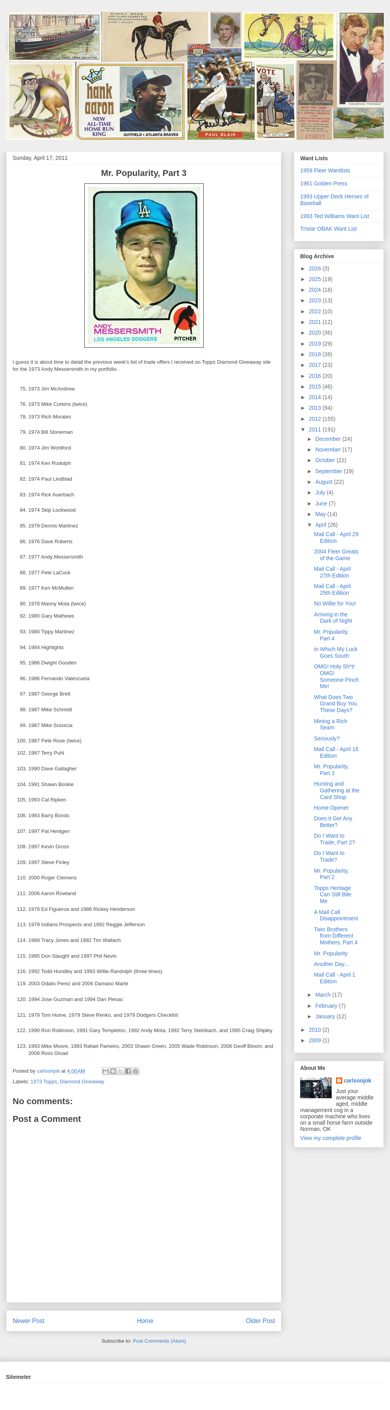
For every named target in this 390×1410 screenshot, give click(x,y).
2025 (316, 279)
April (321, 525)
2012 (316, 419)
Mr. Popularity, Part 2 (331, 874)
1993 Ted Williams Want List (334, 216)
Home (145, 1320)
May (321, 514)
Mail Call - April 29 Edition (336, 537)
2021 (316, 322)
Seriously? (327, 738)
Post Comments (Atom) (159, 1341)
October (325, 460)
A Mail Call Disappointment (336, 915)
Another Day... (331, 964)
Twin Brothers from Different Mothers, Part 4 (336, 936)
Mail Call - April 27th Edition (332, 572)
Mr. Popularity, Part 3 (331, 769)
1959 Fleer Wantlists (325, 170)
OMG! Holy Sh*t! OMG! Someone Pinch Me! (336, 676)
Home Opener (331, 808)
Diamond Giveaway (82, 1081)
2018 (316, 354)
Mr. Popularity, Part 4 (331, 635)
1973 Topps (44, 1081)
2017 (316, 365)
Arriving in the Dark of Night (333, 617)
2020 (316, 332)
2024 (316, 290)
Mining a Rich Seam (330, 724)
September (329, 471)
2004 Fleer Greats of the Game (336, 554)
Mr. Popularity (331, 953)
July (321, 492)
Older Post (260, 1320)
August (324, 482)
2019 (316, 343)
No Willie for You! (335, 603)
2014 (316, 397)
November (328, 449)
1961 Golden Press (323, 183)
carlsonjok (357, 1080)
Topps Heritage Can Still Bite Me (332, 895)
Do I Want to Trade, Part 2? (334, 839)
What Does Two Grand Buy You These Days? (335, 704)
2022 (316, 311)
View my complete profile (330, 1138)
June (322, 503)
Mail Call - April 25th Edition (332, 589)
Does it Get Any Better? (333, 821)
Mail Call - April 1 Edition (334, 977)
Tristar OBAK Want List (328, 229)
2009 (316, 1040)
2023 (316, 300)
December (328, 439)
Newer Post (29, 1320)
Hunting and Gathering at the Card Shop (336, 790)
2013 (316, 408)
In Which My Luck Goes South (335, 652)
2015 (316, 386)
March (323, 995)
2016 (316, 376)
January (325, 1016)
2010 (316, 1030)
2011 (316, 429)
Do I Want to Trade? (329, 856)
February (327, 1006)
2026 (316, 268)
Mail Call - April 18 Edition (336, 752)
